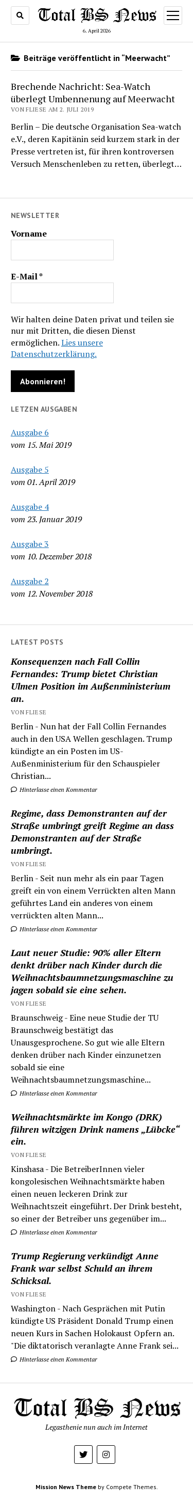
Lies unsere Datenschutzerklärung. (57, 348)
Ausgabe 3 (30, 544)
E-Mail (27, 276)
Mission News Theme (66, 1487)
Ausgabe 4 (30, 506)
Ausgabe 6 (30, 432)
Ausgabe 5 (30, 469)
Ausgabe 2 (30, 581)
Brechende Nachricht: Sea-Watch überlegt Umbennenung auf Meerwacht (93, 92)
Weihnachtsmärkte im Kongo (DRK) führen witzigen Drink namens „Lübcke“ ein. (95, 1129)
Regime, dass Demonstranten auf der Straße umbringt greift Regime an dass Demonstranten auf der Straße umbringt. (92, 831)
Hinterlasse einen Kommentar (54, 789)
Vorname (29, 233)
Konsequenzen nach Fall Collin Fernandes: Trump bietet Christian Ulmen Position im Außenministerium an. (90, 680)
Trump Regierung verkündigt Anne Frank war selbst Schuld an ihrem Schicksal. (85, 1268)
